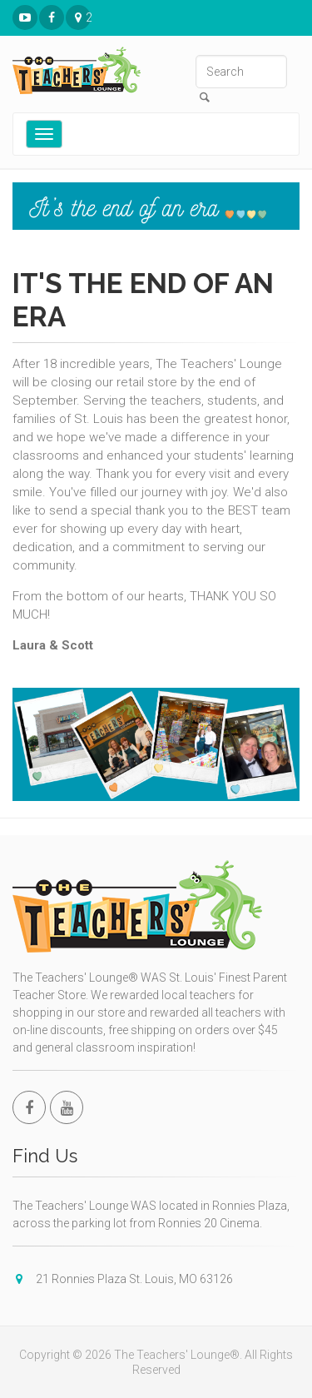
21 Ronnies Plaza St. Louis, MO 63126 (79, 18)
